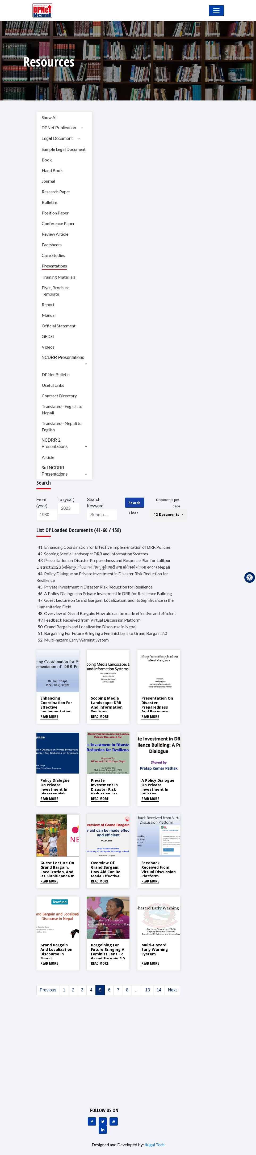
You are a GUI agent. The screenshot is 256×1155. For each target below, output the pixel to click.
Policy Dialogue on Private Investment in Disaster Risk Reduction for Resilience (55, 791)
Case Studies (53, 255)
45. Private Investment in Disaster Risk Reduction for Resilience (95, 586)
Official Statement (58, 325)
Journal (48, 180)
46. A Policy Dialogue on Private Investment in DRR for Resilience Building (105, 593)
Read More (49, 716)
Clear (133, 512)
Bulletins (50, 202)
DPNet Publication (59, 128)
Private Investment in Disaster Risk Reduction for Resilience (104, 789)
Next (172, 990)
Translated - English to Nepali (62, 409)
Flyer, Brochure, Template (56, 290)
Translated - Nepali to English (62, 426)
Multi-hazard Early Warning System (154, 949)
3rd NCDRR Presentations (55, 470)
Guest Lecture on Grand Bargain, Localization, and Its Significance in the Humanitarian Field (57, 876)
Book (47, 159)
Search (135, 502)
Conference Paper (58, 223)
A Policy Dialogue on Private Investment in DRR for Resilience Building (157, 791)
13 (147, 990)
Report (48, 304)
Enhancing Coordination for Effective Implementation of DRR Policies (56, 707)
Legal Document (57, 138)
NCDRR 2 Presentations (55, 443)
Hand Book (52, 170)
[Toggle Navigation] (216, 10)
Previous (48, 990)
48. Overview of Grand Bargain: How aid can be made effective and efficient (107, 613)
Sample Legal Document (64, 149)
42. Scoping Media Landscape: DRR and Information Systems (93, 553)
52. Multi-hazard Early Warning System (73, 639)
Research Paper (56, 191)
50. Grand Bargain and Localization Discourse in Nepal (87, 626)
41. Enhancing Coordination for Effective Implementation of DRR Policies (104, 547)
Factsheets (52, 244)
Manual (49, 315)
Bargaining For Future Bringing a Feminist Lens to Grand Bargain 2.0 (108, 951)
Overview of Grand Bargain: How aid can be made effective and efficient (105, 871)
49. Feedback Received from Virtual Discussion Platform (89, 619)
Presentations (54, 265)
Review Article (55, 233)
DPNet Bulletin (56, 374)
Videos (48, 346)
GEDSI (48, 336)
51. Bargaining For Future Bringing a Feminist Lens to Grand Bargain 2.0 (102, 633)
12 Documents (167, 514)
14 (159, 990)
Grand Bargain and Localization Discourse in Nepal (56, 951)
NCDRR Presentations (63, 357)
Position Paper (55, 212)
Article (48, 457)
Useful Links (53, 385)
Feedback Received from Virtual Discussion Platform (158, 869)
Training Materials (58, 276)
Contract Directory (59, 395)
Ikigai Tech (155, 1144)
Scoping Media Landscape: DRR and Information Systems (107, 705)
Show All (49, 117)
